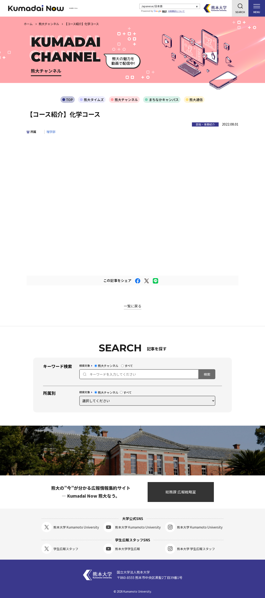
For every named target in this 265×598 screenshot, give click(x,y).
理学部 (51, 131)
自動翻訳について (176, 11)
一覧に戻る (132, 305)
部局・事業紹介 (205, 124)
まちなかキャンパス (164, 99)
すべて (127, 365)
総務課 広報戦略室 (180, 491)
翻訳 (160, 11)
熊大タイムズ (94, 99)
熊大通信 (196, 99)
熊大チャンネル (126, 99)
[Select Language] (169, 6)
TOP (69, 99)
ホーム (28, 24)
